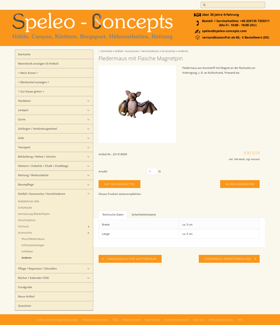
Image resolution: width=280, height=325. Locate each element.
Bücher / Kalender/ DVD (33, 278)
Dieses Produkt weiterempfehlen (120, 194)
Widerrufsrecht (131, 319)
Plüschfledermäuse (33, 239)
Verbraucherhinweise (95, 319)
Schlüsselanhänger (33, 245)
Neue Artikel (26, 296)
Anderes (27, 257)
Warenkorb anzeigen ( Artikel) (38, 63)
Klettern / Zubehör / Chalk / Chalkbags (43, 166)
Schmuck (23, 226)
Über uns (198, 319)
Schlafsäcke (25, 207)
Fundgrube (25, 287)
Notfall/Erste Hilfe (28, 201)
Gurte (22, 119)
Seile (21, 138)
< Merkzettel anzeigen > (33, 82)
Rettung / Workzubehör (33, 175)
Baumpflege (26, 184)
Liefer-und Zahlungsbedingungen (57, 319)
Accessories (25, 232)
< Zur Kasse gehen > (31, 91)
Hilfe (240, 319)
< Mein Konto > (28, 73)
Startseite (24, 54)
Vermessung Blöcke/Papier (34, 214)
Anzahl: (103, 171)
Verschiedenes (27, 220)
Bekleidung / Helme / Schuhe (37, 156)
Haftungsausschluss (221, 319)
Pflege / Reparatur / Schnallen (37, 268)
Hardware (24, 100)
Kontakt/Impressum (176, 319)
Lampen (23, 110)
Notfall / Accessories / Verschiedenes (41, 194)
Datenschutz (152, 319)
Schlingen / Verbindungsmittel (37, 128)
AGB (115, 319)
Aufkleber (27, 251)
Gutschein (24, 305)
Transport (24, 147)
